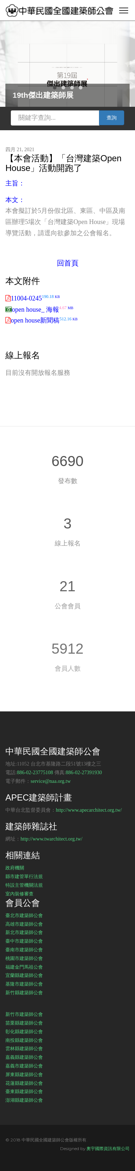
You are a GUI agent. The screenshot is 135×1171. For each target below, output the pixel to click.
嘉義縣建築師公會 (24, 1057)
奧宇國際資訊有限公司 (108, 1148)
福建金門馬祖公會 (24, 967)
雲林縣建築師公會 (24, 1048)
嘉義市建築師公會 (24, 1066)
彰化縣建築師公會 (24, 1031)
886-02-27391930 (84, 772)
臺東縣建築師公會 (24, 1091)
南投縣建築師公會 (24, 1040)
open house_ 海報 (42, 309)
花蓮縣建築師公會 (24, 1083)
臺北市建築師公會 (24, 915)
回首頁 (67, 263)
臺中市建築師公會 (24, 941)
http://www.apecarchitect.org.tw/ (89, 810)
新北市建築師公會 (24, 932)
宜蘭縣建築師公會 (24, 975)
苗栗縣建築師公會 (24, 1023)
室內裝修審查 (19, 893)
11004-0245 (35, 298)
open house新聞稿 (44, 320)
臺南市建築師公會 (24, 949)
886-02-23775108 (35, 772)
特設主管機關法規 (24, 885)
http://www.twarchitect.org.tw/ (51, 839)
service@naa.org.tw (51, 781)
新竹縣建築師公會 (24, 992)
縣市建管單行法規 (24, 876)
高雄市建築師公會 (24, 924)
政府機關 (14, 867)
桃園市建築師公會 (24, 958)
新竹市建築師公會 (24, 1014)
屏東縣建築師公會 (24, 1074)
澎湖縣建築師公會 (24, 1100)
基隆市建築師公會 (24, 984)
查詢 (112, 117)
